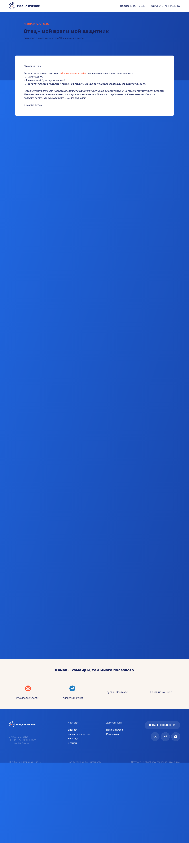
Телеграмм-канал (72, 698)
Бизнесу (73, 729)
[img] (22, 724)
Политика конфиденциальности (84, 762)
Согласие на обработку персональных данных (155, 762)
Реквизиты (112, 734)
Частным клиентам (79, 734)
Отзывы (72, 743)
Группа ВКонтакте (116, 692)
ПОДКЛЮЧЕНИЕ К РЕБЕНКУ (165, 6)
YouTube (167, 692)
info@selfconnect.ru (28, 698)
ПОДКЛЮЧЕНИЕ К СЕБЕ (132, 6)
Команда (73, 738)
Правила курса (114, 729)
